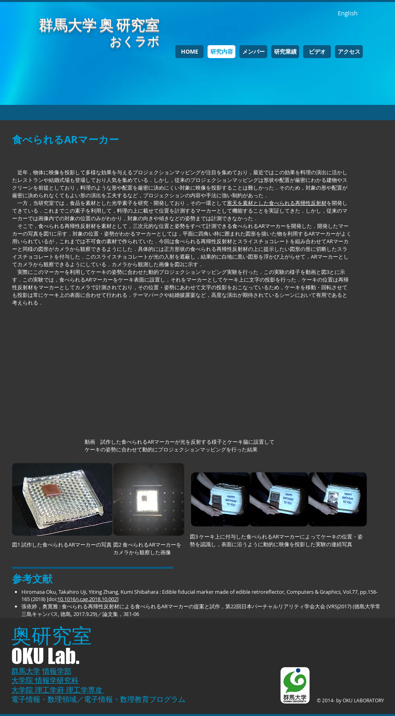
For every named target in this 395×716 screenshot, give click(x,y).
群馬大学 (25, 671)
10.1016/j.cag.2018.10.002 (87, 599)
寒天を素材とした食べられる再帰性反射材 (276, 203)
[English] (348, 13)
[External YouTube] (181, 378)
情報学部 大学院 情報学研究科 (45, 675)
